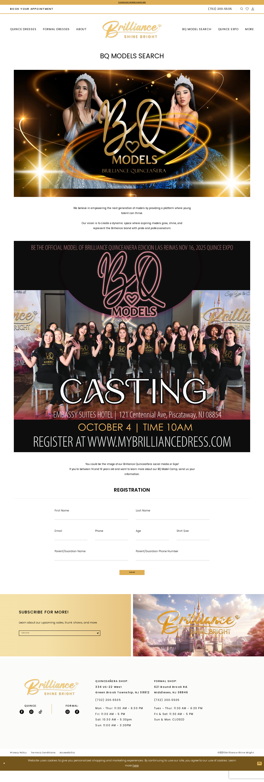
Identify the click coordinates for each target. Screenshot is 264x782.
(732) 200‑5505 (109, 711)
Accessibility (67, 764)
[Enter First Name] (91, 519)
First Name (62, 512)
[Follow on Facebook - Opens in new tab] (21, 723)
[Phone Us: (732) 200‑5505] (220, 10)
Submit (132, 581)
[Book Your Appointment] (32, 10)
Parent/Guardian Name (70, 556)
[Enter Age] (152, 542)
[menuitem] (32, 10)
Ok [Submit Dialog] (257, 774)
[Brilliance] (132, 31)
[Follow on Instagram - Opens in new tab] (31, 723)
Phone (99, 534)
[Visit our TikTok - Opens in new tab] (40, 723)
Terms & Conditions (43, 764)
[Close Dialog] (5, 774)
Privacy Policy (18, 764)
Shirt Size (183, 534)
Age (138, 534)
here (136, 777)
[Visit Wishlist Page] (247, 10)
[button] (252, 10)
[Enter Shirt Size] (193, 542)
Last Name (143, 512)
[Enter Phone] (111, 542)
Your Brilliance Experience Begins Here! (132, 3)
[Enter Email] (71, 542)
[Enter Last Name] (172, 519)
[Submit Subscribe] (95, 646)
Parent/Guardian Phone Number (157, 556)
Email (58, 534)
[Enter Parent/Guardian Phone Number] (172, 564)
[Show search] (241, 10)
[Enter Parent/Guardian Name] (91, 564)
